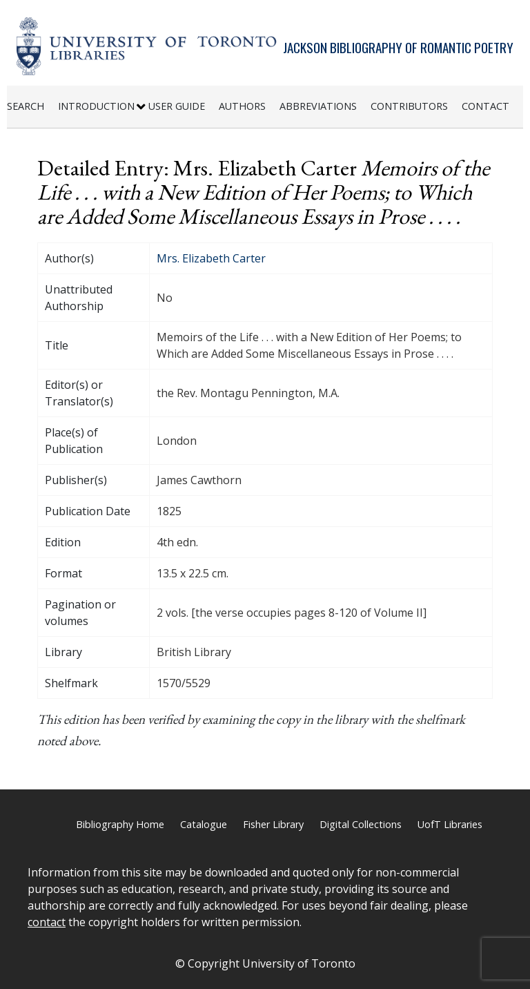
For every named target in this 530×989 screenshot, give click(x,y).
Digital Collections (361, 824)
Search (25, 106)
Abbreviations (318, 106)
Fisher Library (273, 824)
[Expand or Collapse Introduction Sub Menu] (141, 107)
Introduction (96, 106)
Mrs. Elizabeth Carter (211, 258)
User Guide (176, 106)
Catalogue (203, 824)
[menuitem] (32, 107)
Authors (242, 106)
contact (47, 922)
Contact (485, 106)
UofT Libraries (450, 824)
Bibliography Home (120, 824)
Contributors (409, 106)
